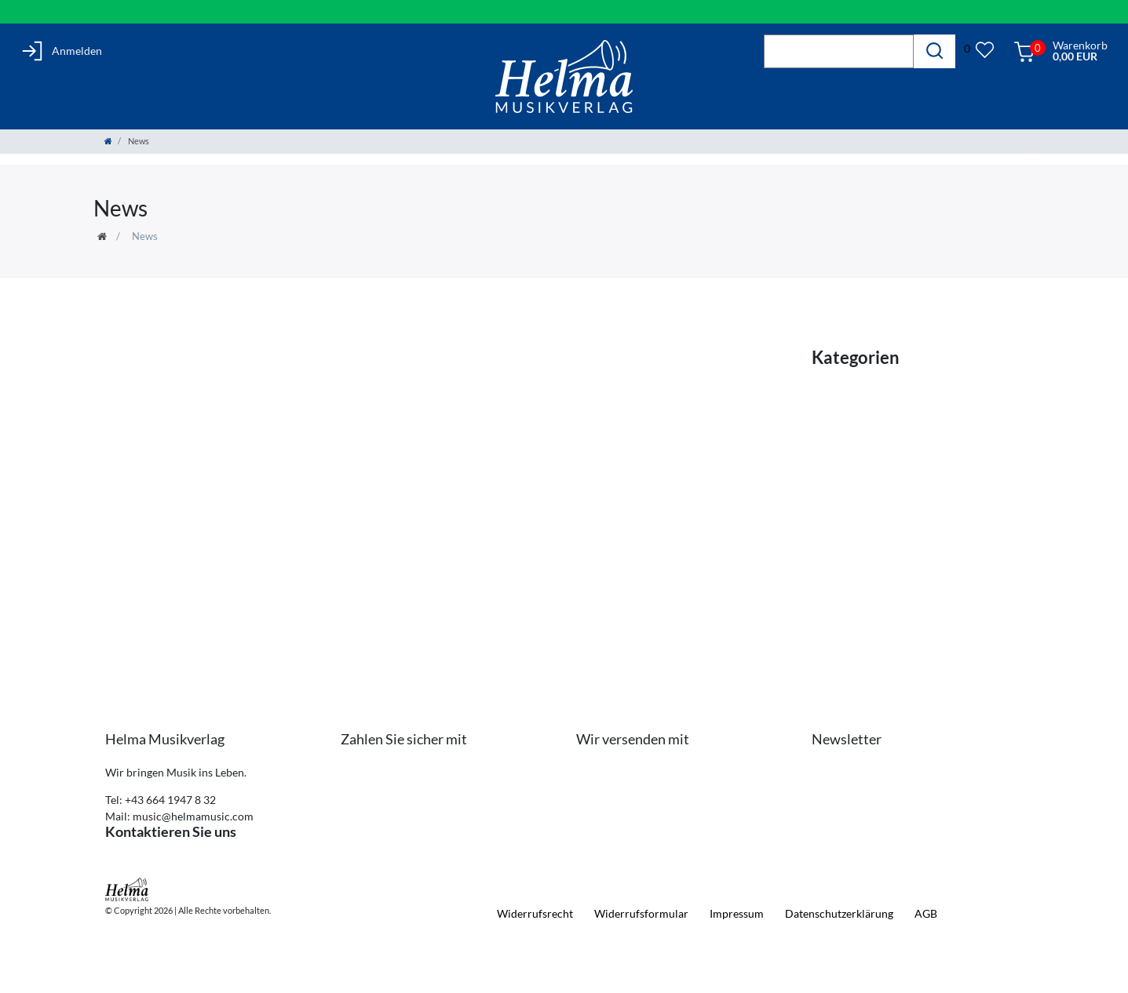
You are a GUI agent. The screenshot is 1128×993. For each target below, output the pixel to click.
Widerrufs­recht (535, 913)
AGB (925, 913)
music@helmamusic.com (193, 816)
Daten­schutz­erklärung (839, 913)
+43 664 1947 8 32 (170, 799)
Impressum (737, 913)
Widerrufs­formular (641, 913)
